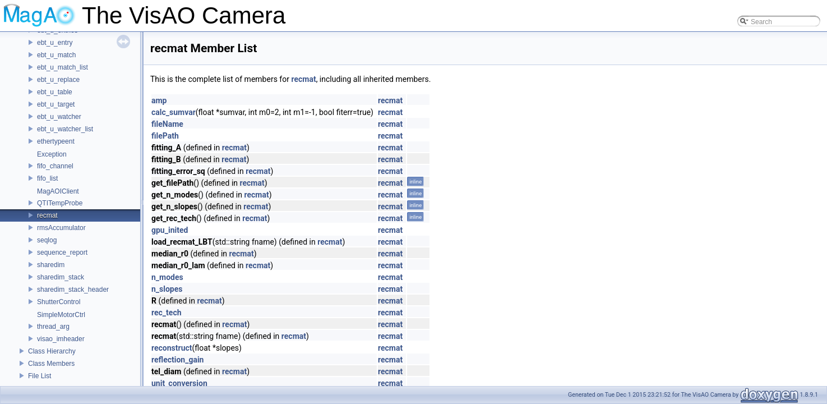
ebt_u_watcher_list (65, 129)
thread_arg (53, 326)
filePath (165, 135)
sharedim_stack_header (73, 289)
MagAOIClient (58, 191)
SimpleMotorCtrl (61, 315)
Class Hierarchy (52, 351)
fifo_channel (55, 166)
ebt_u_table (54, 92)
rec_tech (166, 312)
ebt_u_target (56, 104)
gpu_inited (169, 230)
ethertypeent (56, 141)
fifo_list (47, 178)
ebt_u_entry (54, 43)
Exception (52, 154)
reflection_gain (177, 359)
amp (159, 100)
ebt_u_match (56, 55)
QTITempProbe (59, 203)
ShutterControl (58, 302)
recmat (47, 215)
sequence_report (62, 252)
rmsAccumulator (61, 228)
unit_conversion (179, 383)
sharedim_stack (60, 277)
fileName (167, 124)
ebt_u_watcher (59, 117)
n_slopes (167, 288)
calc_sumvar (173, 112)
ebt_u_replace (58, 80)
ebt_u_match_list (62, 67)
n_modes (167, 277)
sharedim (50, 265)
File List (39, 376)
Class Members (51, 364)
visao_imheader (61, 339)
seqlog (47, 240)
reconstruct (171, 347)
